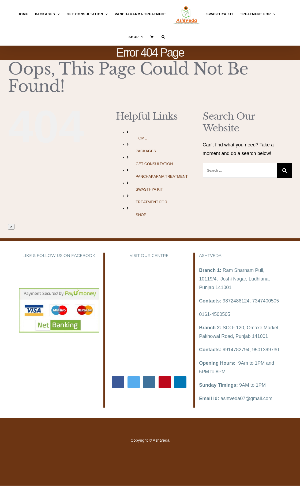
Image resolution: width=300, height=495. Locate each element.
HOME (141, 138)
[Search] (163, 37)
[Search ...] (240, 170)
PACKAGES (146, 151)
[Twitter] (134, 382)
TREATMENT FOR (151, 202)
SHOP (141, 215)
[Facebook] (118, 382)
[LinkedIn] (180, 382)
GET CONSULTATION (154, 164)
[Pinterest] (165, 382)
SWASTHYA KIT (149, 189)
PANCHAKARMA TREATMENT (162, 176)
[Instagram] (149, 382)
